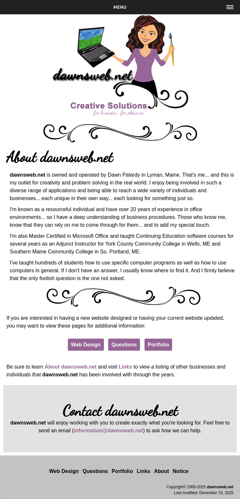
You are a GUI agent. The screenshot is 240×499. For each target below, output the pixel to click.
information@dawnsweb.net (108, 430)
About (161, 471)
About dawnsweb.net (70, 367)
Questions (124, 344)
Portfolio (158, 344)
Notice (181, 471)
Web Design (86, 344)
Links (125, 367)
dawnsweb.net (220, 487)
